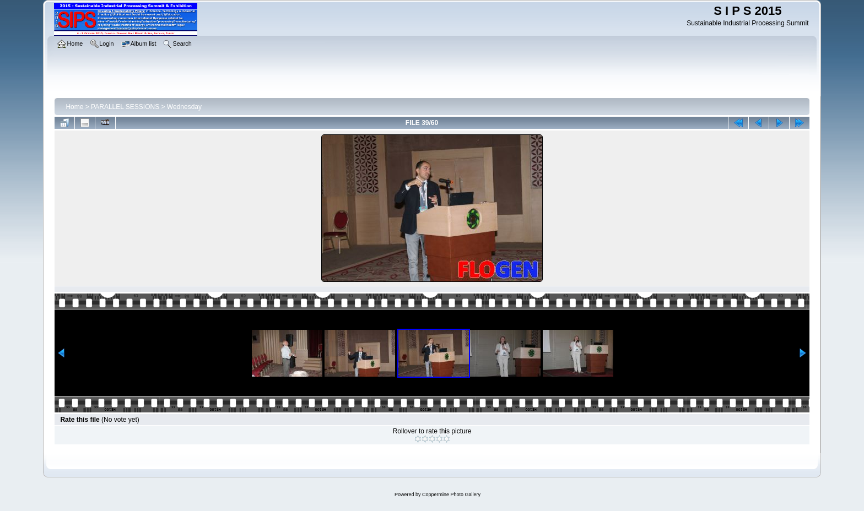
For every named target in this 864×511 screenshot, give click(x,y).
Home (74, 107)
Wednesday (184, 107)
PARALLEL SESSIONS (125, 107)
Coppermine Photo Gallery (451, 494)
